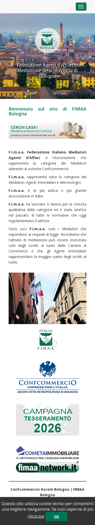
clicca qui (36, 516)
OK (56, 516)
